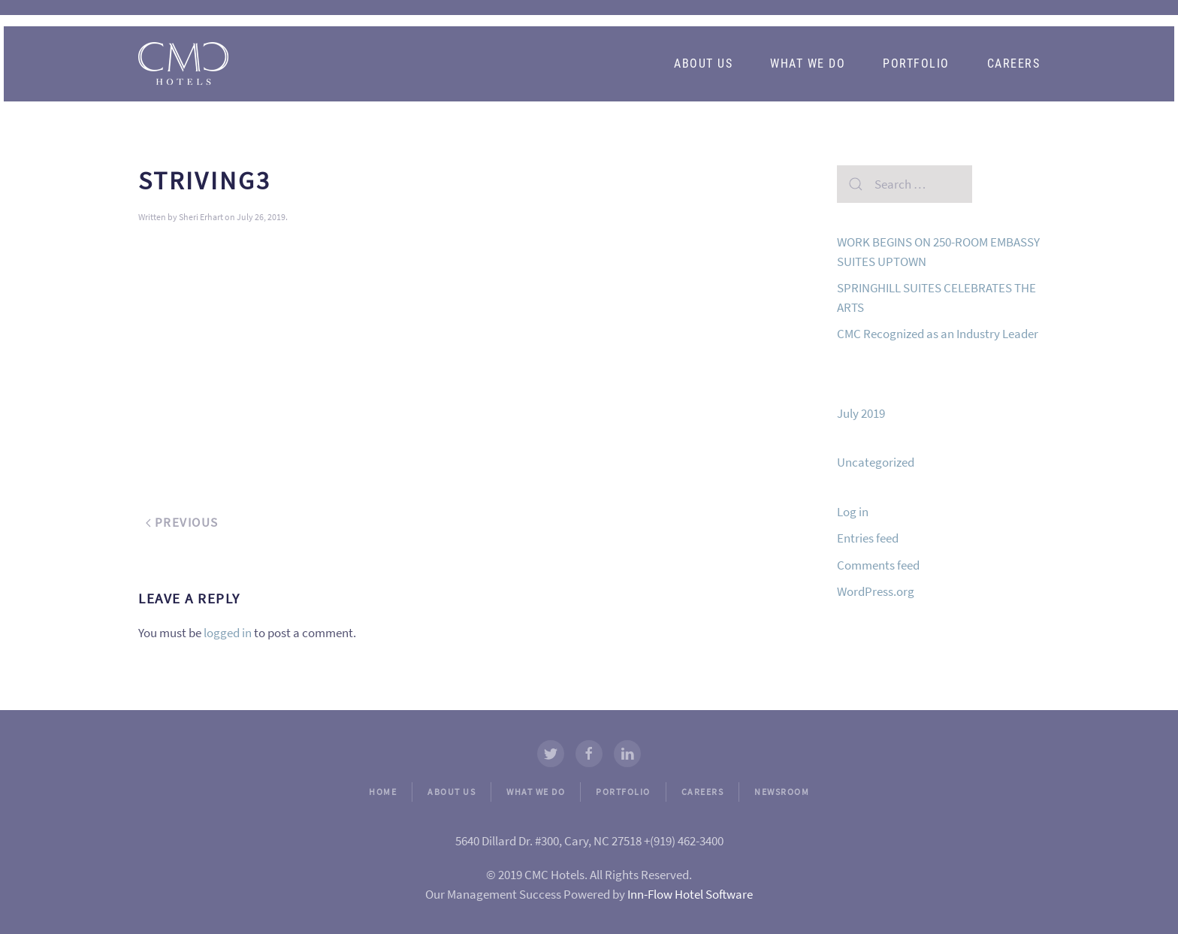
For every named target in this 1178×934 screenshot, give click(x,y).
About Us (703, 63)
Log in (852, 511)
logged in (228, 632)
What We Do (807, 63)
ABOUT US (451, 791)
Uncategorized (875, 462)
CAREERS (702, 791)
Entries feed (868, 538)
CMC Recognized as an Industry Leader (937, 333)
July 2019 (861, 413)
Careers (1014, 63)
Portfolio (916, 63)
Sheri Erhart (201, 216)
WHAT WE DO (535, 791)
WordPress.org (875, 591)
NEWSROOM (781, 791)
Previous (182, 522)
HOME (383, 791)
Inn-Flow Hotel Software (690, 894)
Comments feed (878, 565)
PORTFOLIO (623, 791)
